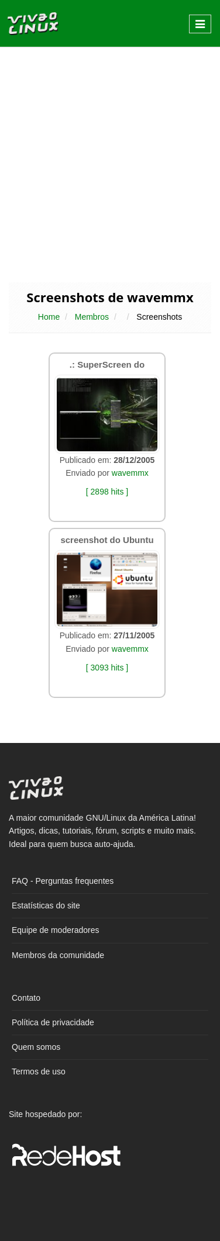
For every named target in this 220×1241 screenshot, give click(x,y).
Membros (92, 317)
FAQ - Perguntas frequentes (63, 881)
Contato (26, 998)
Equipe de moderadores (55, 930)
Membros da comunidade (58, 955)
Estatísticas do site (46, 905)
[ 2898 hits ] (107, 491)
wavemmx (130, 473)
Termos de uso (39, 1071)
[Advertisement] (110, 164)
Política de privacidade (53, 1022)
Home (49, 317)
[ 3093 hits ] (107, 667)
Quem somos (36, 1047)
